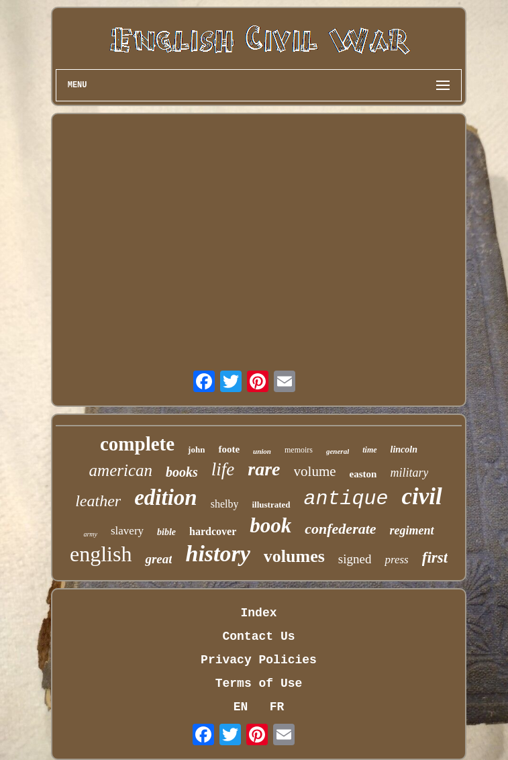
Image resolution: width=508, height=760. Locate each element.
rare (264, 469)
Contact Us (258, 636)
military (409, 472)
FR (277, 707)
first (435, 557)
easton (363, 474)
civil (422, 496)
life (223, 469)
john (196, 449)
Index (258, 613)
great (158, 559)
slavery (127, 530)
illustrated (271, 505)
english (101, 554)
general (337, 451)
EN (241, 707)
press (396, 559)
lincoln (404, 449)
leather (98, 501)
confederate (340, 528)
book (270, 525)
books (182, 472)
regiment (412, 530)
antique (346, 498)
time (369, 450)
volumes (294, 556)
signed (355, 559)
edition (165, 497)
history (217, 553)
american (120, 470)
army (90, 534)
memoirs (299, 450)
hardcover (212, 531)
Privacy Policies (259, 660)
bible (166, 532)
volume (315, 471)
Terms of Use (259, 683)
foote (229, 449)
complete (137, 444)
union (262, 451)
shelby (225, 504)
